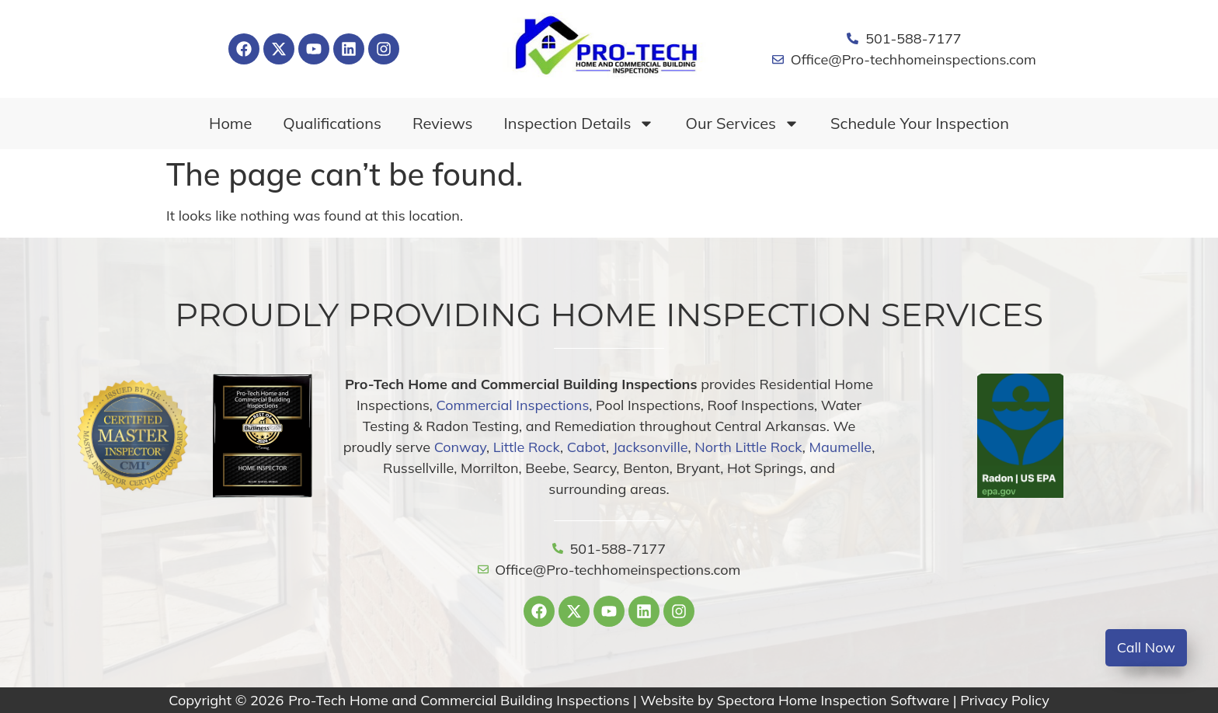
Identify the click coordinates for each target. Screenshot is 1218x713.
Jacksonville (650, 447)
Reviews (442, 123)
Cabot (586, 447)
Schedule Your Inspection (919, 123)
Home (230, 123)
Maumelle (840, 447)
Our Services (742, 123)
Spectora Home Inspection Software (833, 700)
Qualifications (332, 123)
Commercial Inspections (513, 405)
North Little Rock (748, 447)
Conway (460, 447)
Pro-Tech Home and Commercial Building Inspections (458, 700)
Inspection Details (579, 123)
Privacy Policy (1004, 700)
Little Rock (526, 447)
